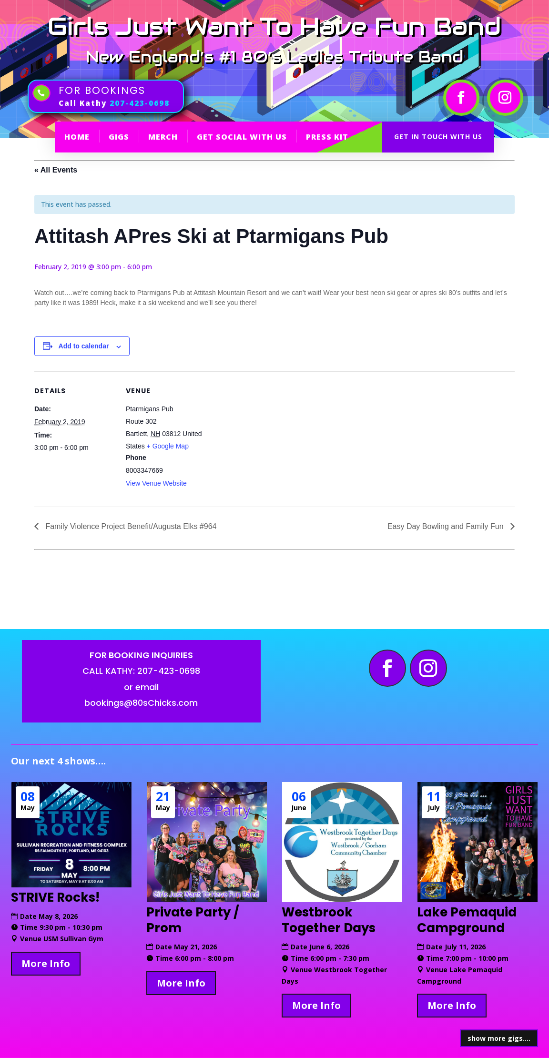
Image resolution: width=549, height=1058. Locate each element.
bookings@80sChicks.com (141, 703)
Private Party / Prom (192, 920)
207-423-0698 (140, 103)
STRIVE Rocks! (55, 897)
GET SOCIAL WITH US (242, 137)
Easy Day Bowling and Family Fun (446, 526)
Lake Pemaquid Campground (467, 920)
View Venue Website (156, 483)
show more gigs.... (499, 1038)
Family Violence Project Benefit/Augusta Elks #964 (129, 526)
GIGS (119, 137)
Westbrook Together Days (329, 920)
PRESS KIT (327, 137)
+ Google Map (168, 446)
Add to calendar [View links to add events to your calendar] (84, 346)
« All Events (55, 170)
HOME (77, 137)
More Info (45, 963)
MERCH (163, 137)
